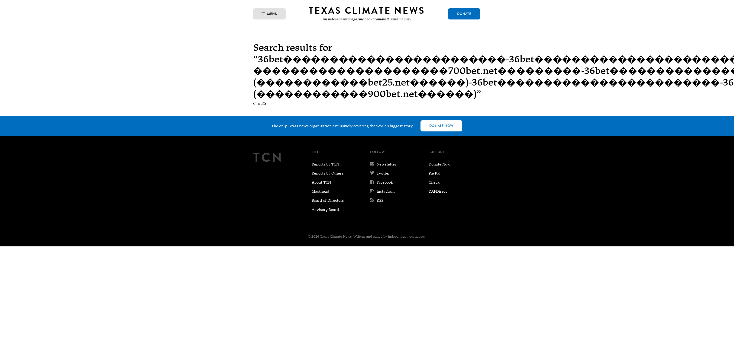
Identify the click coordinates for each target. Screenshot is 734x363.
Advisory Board (325, 209)
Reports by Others (327, 173)
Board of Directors (328, 200)
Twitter (380, 173)
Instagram (382, 191)
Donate (464, 13)
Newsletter (383, 164)
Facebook (381, 182)
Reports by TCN (325, 164)
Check (434, 182)
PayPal (434, 173)
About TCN (321, 182)
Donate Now (441, 125)
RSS (376, 200)
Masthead (320, 191)
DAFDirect (438, 191)
